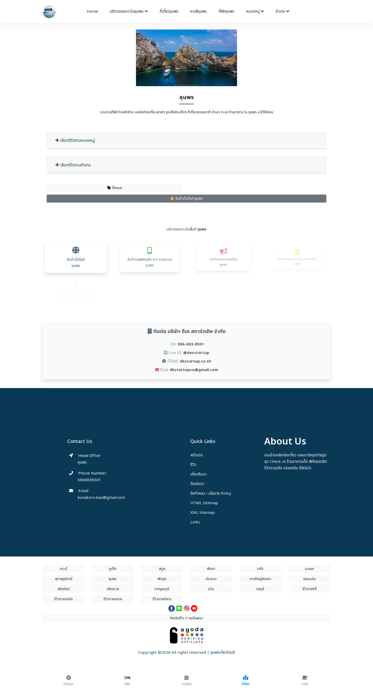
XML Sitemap (202, 513)
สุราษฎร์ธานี (63, 579)
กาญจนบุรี (162, 589)
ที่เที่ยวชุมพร (169, 11)
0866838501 (89, 480)
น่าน (211, 589)
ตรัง (260, 569)
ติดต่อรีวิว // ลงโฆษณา (186, 618)
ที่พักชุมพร (226, 11)
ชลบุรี (260, 589)
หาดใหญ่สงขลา (260, 579)
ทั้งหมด (114, 188)
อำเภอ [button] (282, 11)
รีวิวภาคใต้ (309, 589)
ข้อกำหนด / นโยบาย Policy (210, 493)
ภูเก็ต (113, 569)
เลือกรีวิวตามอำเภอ (73, 165)
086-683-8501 (191, 352)
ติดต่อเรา (197, 484)
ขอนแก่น (309, 579)
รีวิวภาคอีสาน (162, 599)
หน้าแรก (196, 455)
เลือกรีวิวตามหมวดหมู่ (75, 140)
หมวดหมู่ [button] (255, 11)
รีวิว (193, 465)
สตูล (162, 569)
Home (92, 11)
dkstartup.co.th (195, 370)
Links (195, 522)
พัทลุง (161, 579)
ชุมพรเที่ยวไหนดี (222, 653)
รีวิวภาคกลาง (112, 599)
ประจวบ (211, 579)
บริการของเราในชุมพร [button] (129, 11)
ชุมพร (113, 579)
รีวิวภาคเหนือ (63, 599)
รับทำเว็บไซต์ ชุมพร (186, 198)
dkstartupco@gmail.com (194, 378)
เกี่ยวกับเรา (198, 474)
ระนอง (309, 569)
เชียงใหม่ (63, 589)
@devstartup (196, 361)
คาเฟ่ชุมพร (198, 11)
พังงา (211, 569)
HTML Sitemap (204, 503)
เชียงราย (112, 589)
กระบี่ (63, 569)
